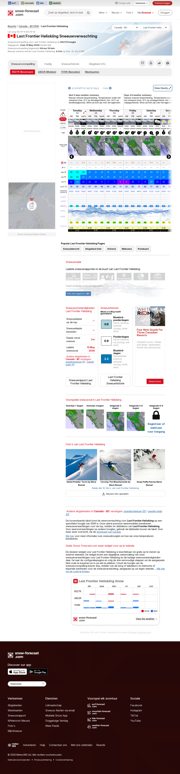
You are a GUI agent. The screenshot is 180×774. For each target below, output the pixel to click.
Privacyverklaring (43, 759)
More (63, 146)
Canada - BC (29, 26)
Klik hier (70, 536)
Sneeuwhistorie (70, 64)
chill (63, 182)
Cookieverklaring (64, 759)
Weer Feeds (52, 725)
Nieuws (117, 12)
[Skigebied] (155, 27)
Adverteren (29, 745)
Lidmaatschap (53, 705)
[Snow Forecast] (23, 12)
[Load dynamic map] (32, 206)
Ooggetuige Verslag (56, 720)
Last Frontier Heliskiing (54, 26)
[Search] (88, 13)
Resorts (12, 26)
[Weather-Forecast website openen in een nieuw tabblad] (55, 3)
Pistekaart (143, 249)
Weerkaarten (92, 71)
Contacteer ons (58, 745)
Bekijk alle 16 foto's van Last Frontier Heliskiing (115, 488)
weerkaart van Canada (109, 531)
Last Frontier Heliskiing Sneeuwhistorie (115, 380)
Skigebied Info (97, 64)
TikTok (134, 715)
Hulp (42, 745)
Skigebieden (15, 705)
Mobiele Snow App (56, 715)
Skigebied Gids (93, 249)
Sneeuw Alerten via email (60, 710)
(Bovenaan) (22, 71)
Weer (103, 12)
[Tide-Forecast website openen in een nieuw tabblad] (41, 3)
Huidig (48, 64)
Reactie (100, 745)
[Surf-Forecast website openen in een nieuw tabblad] (13, 3)
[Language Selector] (27, 684)
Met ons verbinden (81, 745)
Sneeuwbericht (71, 249)
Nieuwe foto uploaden (115, 494)
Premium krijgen (162, 3)
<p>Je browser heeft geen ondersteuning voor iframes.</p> (115, 602)
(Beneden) (70, 71)
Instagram (136, 710)
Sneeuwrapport (17, 715)
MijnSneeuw (15, 731)
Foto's (129, 12)
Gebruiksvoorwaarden (19, 759)
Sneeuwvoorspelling (23, 64)
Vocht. (63, 187)
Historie (111, 249)
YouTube (135, 720)
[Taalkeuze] (141, 3)
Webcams (127, 249)
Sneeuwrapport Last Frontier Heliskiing (80, 382)
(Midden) (47, 71)
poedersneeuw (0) (75, 361)
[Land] (126, 27)
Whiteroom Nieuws (19, 720)
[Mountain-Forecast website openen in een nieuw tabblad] (28, 3)
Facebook (136, 705)
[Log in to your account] (165, 12)
